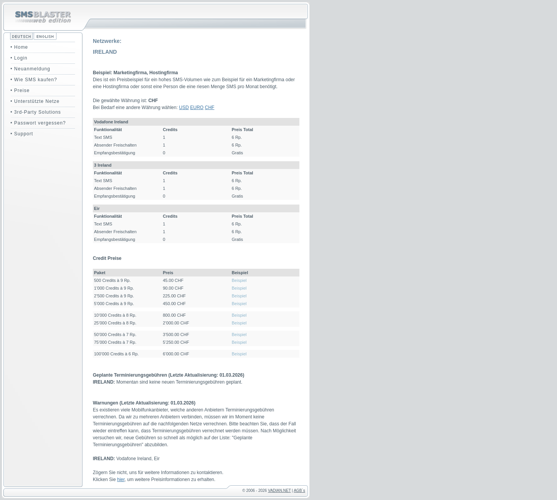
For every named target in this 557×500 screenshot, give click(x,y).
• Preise (20, 90)
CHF (210, 107)
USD (184, 107)
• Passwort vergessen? (38, 123)
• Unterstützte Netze (35, 101)
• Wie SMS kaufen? (33, 79)
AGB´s (299, 490)
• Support (21, 134)
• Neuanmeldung (30, 69)
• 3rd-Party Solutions (35, 112)
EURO (197, 107)
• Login (18, 58)
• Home (19, 47)
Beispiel (239, 280)
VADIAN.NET (279, 490)
